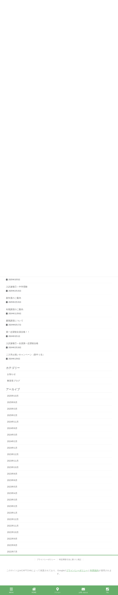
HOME (34, 590)
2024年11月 (13, 421)
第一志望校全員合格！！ (18, 332)
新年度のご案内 (13, 298)
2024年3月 (12, 434)
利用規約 (94, 570)
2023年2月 (12, 506)
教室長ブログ (13, 380)
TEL (107, 590)
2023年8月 (12, 473)
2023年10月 (13, 467)
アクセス (57, 590)
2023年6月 (12, 480)
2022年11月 (13, 525)
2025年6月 (12, 402)
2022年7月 (12, 551)
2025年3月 (12, 409)
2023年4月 (12, 493)
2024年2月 (12, 441)
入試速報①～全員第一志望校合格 (22, 343)
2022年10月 (13, 532)
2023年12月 (13, 454)
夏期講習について (14, 320)
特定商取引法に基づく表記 (70, 559)
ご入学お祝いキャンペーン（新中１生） (25, 354)
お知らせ (11, 374)
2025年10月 (13, 396)
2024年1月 (12, 448)
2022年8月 (12, 545)
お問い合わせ (83, 590)
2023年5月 (12, 486)
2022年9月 (12, 538)
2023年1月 (12, 513)
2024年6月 (12, 428)
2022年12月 (13, 519)
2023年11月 (13, 461)
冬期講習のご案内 (14, 309)
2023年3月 (12, 499)
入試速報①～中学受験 (17, 286)
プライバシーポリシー (46, 559)
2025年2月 (12, 415)
